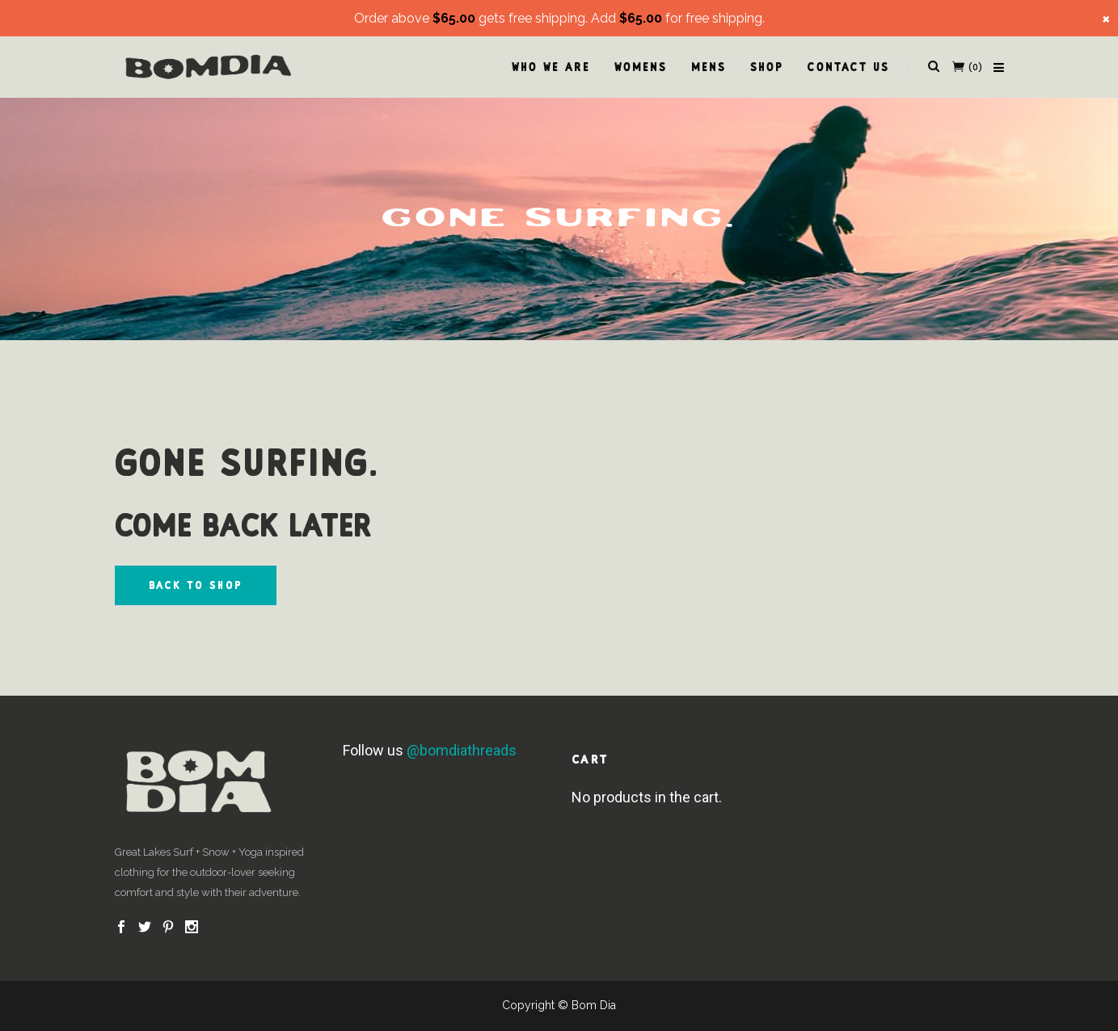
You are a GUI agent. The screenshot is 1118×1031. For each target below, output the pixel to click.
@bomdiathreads (462, 750)
